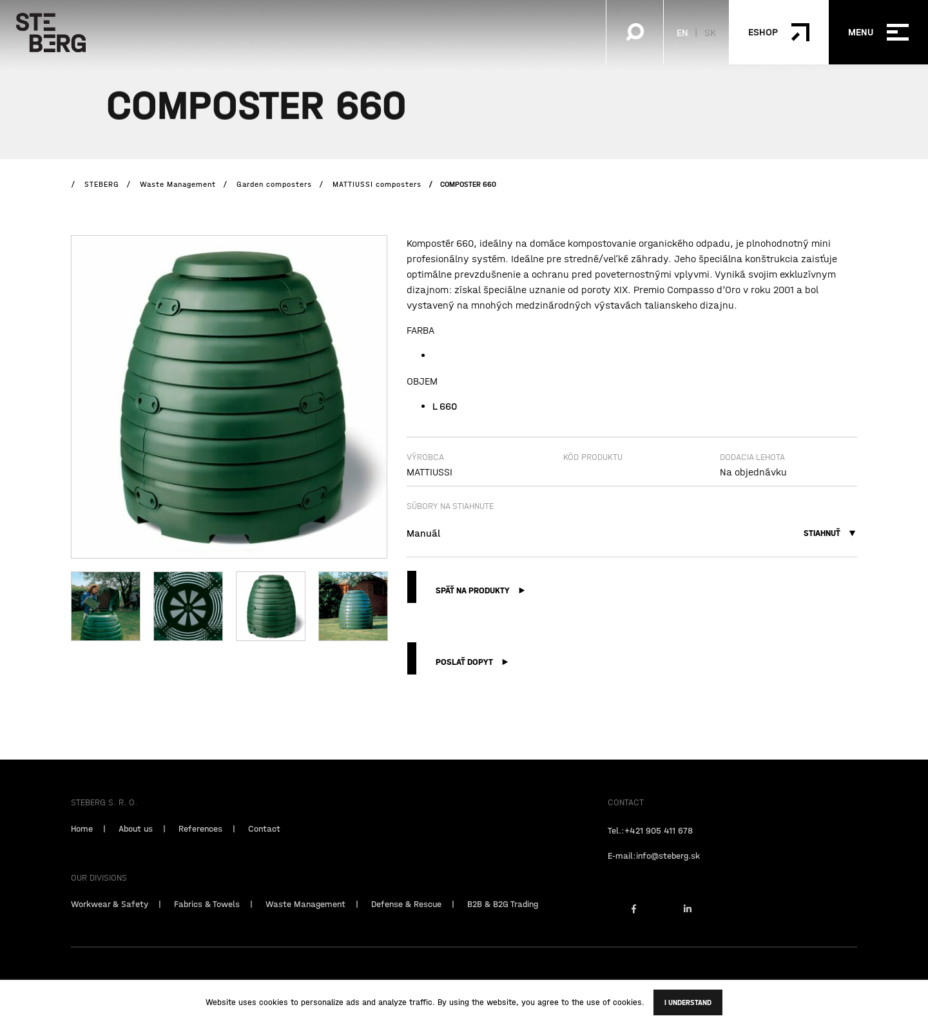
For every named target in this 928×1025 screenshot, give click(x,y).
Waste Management (305, 917)
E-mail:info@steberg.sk (654, 868)
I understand (687, 1002)
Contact (264, 841)
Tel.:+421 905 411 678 (650, 843)
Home (82, 841)
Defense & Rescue (406, 917)
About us (136, 841)
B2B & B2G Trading (502, 917)
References (200, 841)
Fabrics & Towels (207, 917)
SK (710, 32)
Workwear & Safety (109, 917)
